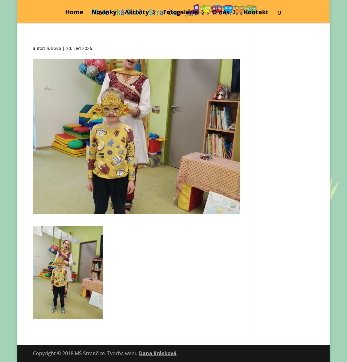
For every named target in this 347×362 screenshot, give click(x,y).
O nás (220, 13)
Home (74, 13)
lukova (54, 48)
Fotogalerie (180, 13)
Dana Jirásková (157, 353)
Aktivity (137, 13)
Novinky (104, 13)
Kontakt (256, 13)
